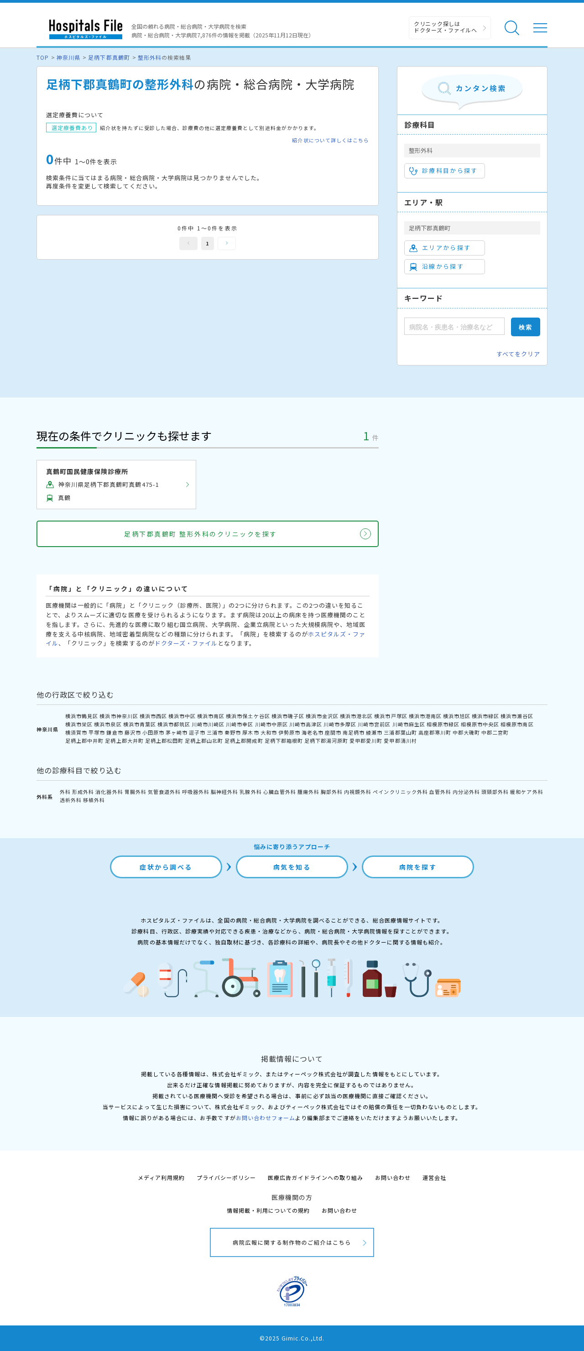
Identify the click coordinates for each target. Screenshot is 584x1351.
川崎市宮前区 (374, 724)
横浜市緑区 (485, 716)
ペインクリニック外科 (400, 791)
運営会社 (434, 1177)
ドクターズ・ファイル (186, 643)
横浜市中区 (182, 716)
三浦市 (215, 732)
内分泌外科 (466, 791)
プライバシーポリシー (226, 1177)
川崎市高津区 (305, 724)
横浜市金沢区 (322, 716)
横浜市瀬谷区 (517, 716)
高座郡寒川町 (434, 732)
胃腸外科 (135, 791)
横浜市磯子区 (287, 716)
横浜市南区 (210, 716)
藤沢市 (133, 732)
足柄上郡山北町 (204, 740)
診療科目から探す (443, 170)
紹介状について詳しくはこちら (330, 140)
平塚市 (97, 732)
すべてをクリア (518, 353)
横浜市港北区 (356, 716)
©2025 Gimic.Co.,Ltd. (292, 1338)
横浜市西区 (153, 716)
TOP (42, 57)
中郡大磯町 (466, 732)
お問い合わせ (393, 1177)
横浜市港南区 (425, 716)
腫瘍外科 (308, 791)
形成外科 (83, 791)
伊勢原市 (289, 732)
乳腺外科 (250, 791)
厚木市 (250, 732)
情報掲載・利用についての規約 (268, 1210)
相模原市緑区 (443, 724)
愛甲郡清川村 (400, 740)
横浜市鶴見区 (81, 716)
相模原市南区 (517, 724)
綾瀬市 (374, 732)
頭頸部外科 (495, 791)
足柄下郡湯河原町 (326, 740)
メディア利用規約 (161, 1177)
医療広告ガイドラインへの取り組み (315, 1177)
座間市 (333, 732)
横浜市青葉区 (139, 724)
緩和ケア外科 (526, 791)
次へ (227, 243)
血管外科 (440, 791)
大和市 (269, 732)
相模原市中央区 (480, 724)
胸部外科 (332, 791)
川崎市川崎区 (208, 724)
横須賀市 (76, 732)
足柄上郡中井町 (84, 740)
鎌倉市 (114, 732)
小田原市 (153, 732)
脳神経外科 (224, 791)
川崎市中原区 (271, 724)
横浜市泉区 (107, 724)
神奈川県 (68, 57)
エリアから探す (440, 247)
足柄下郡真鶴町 (109, 57)
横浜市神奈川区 (118, 716)
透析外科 (71, 799)
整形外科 (150, 57)
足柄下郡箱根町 (284, 740)
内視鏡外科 (357, 791)
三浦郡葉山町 (400, 732)
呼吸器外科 (195, 791)
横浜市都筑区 (173, 724)
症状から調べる (166, 866)
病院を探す (418, 866)
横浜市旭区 (456, 716)
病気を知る (292, 866)
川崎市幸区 (239, 724)
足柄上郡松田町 (164, 740)
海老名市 (312, 732)
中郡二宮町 (495, 732)
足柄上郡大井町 (124, 740)
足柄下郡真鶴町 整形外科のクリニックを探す (200, 533)
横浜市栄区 (79, 724)
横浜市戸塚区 (390, 716)
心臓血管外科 (279, 791)
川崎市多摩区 (339, 724)
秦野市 (232, 732)
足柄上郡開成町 (243, 740)
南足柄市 (354, 732)
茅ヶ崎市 (177, 732)
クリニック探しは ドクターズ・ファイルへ (445, 27)
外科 (65, 791)
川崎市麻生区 (408, 724)
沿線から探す (436, 266)
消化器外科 (109, 791)
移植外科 (94, 799)
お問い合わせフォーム (265, 1117)
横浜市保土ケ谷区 (248, 716)
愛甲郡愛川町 (365, 740)
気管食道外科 (164, 791)
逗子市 (197, 732)
